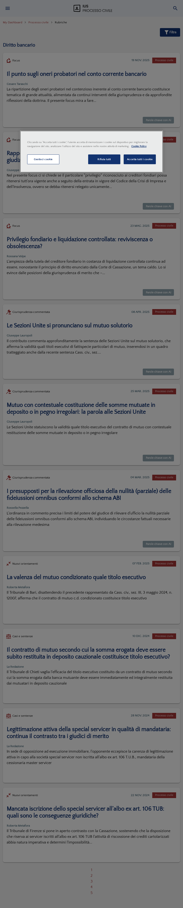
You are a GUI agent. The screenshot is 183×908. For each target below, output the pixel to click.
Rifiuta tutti (104, 159)
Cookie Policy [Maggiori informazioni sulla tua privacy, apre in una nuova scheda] (139, 146)
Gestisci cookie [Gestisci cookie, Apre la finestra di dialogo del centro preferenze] (43, 159)
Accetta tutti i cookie (140, 159)
